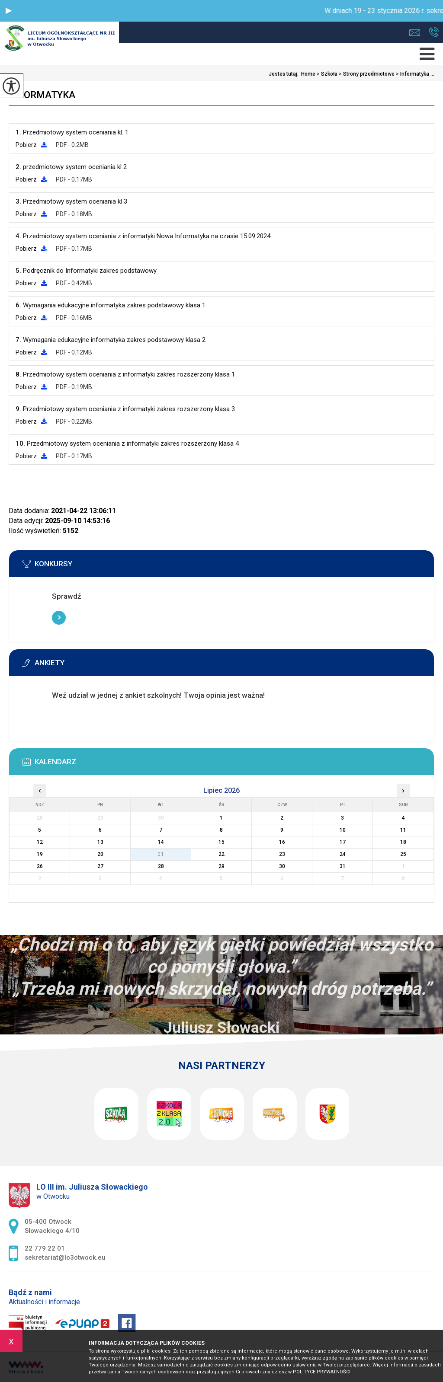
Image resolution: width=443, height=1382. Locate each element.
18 (403, 842)
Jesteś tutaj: (285, 74)
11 (403, 830)
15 (221, 842)
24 (343, 854)
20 (100, 854)
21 (161, 854)
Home (308, 74)
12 (40, 842)
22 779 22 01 (434, 32)
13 (100, 842)
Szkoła (326, 74)
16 (282, 842)
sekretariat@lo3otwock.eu (414, 32)
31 (343, 866)
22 (221, 854)
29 (221, 866)
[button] (8, 11)
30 (282, 866)
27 (100, 866)
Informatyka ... (414, 74)
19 (40, 854)
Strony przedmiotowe (366, 74)
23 (282, 854)
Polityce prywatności (321, 1372)
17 (343, 842)
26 (40, 866)
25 (403, 854)
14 (161, 842)
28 (161, 866)
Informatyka (42, 94)
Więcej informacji (59, 618)
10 (343, 830)
